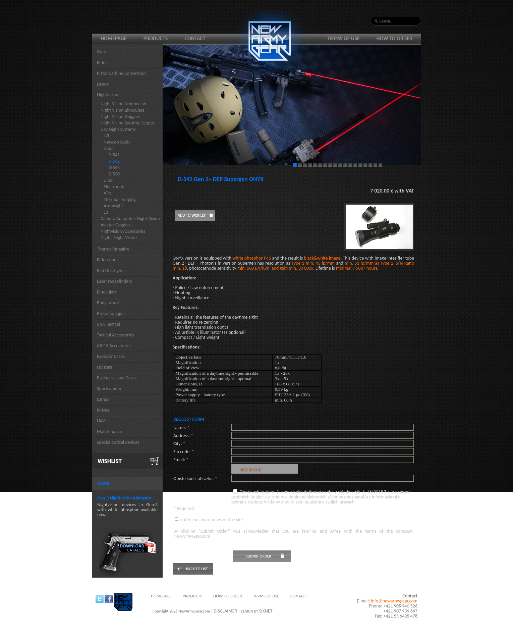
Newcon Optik (117, 142)
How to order (395, 38)
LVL (107, 136)
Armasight (113, 206)
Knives (103, 410)
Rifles (102, 62)
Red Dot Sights (110, 270)
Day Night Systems (118, 129)
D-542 (114, 161)
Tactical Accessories (115, 334)
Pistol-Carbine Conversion (121, 73)
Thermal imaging (113, 249)
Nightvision (107, 94)
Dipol (109, 180)
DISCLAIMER (225, 611)
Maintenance (109, 431)
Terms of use (343, 38)
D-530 (114, 174)
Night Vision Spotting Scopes (128, 123)
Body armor (108, 302)
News (103, 483)
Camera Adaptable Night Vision (130, 218)
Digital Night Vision (119, 238)
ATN (107, 193)
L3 (106, 212)
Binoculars (107, 292)
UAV (101, 420)
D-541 (114, 155)
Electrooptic (115, 187)
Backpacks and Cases (116, 377)
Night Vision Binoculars (123, 110)
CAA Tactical (108, 324)
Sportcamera (109, 388)
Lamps (103, 399)
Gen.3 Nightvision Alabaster (124, 498)
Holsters (104, 367)
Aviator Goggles (115, 225)
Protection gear (111, 313)
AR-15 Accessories (114, 345)
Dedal (109, 148)
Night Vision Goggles (120, 116)
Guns (102, 51)
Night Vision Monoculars (124, 104)
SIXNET (266, 611)
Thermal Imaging (119, 199)
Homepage (114, 38)
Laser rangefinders (114, 281)
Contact (194, 38)
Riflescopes (107, 259)
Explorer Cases (111, 356)
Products (156, 38)
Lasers (103, 84)
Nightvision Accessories (123, 231)
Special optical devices (118, 442)
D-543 (114, 167)
